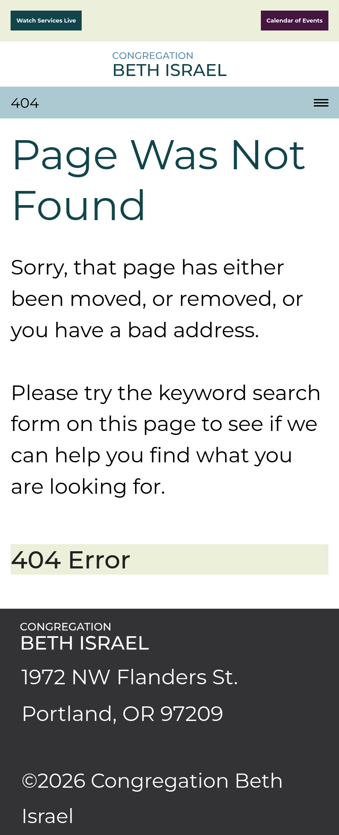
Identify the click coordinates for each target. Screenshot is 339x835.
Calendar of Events (295, 20)
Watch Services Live (46, 20)
